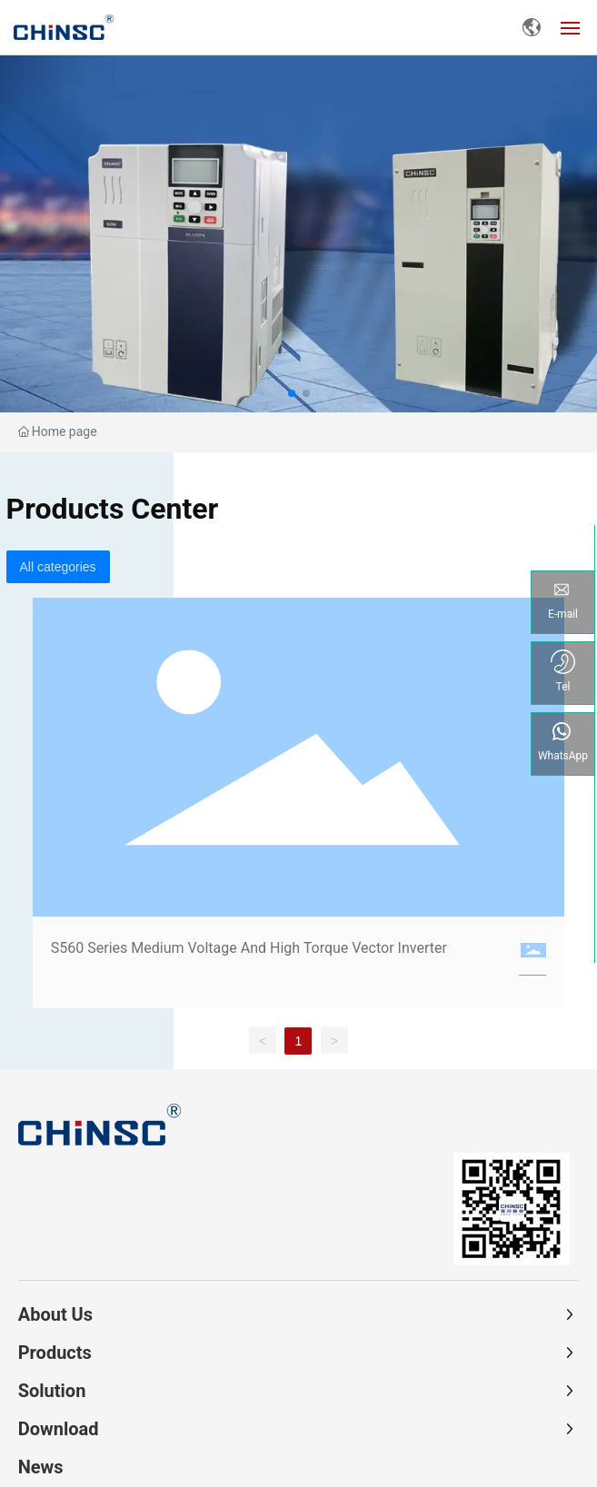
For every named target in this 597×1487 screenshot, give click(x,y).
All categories (58, 567)
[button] (291, 393)
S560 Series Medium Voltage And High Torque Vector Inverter (249, 948)
